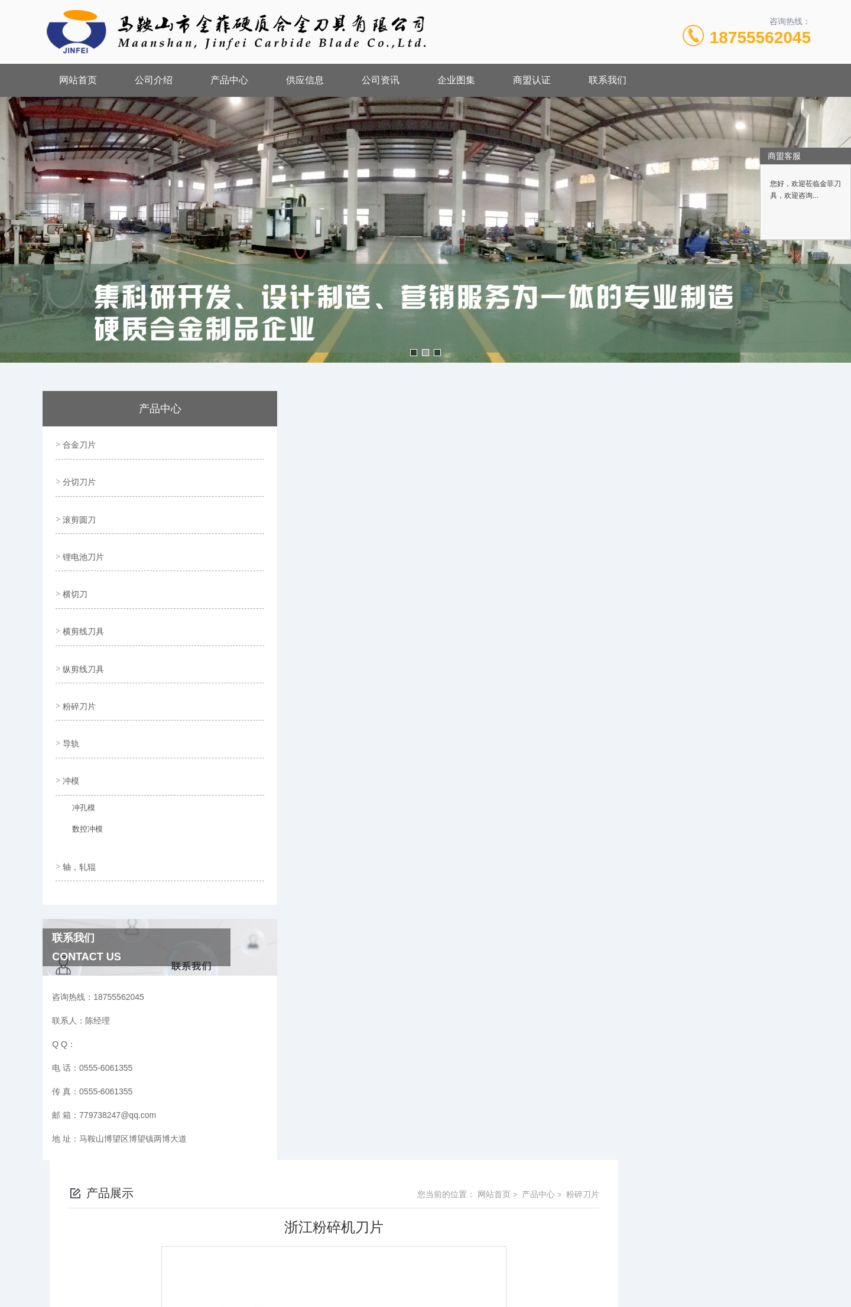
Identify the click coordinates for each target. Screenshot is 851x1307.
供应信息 (305, 80)
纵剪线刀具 (82, 645)
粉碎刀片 (78, 678)
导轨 (69, 712)
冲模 (69, 746)
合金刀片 (78, 443)
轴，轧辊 (78, 828)
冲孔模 (77, 777)
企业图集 (456, 80)
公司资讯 (380, 80)
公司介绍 (154, 80)
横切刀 (73, 577)
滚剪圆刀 (78, 510)
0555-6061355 (365, 1166)
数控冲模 (81, 798)
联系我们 (607, 80)
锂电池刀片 (82, 544)
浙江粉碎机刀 (328, 879)
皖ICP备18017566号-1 (524, 1185)
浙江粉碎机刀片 (333, 858)
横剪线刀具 (82, 611)
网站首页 (78, 80)
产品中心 (229, 80)
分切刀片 (78, 476)
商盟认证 (532, 80)
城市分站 (102, 1293)
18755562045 (760, 37)
